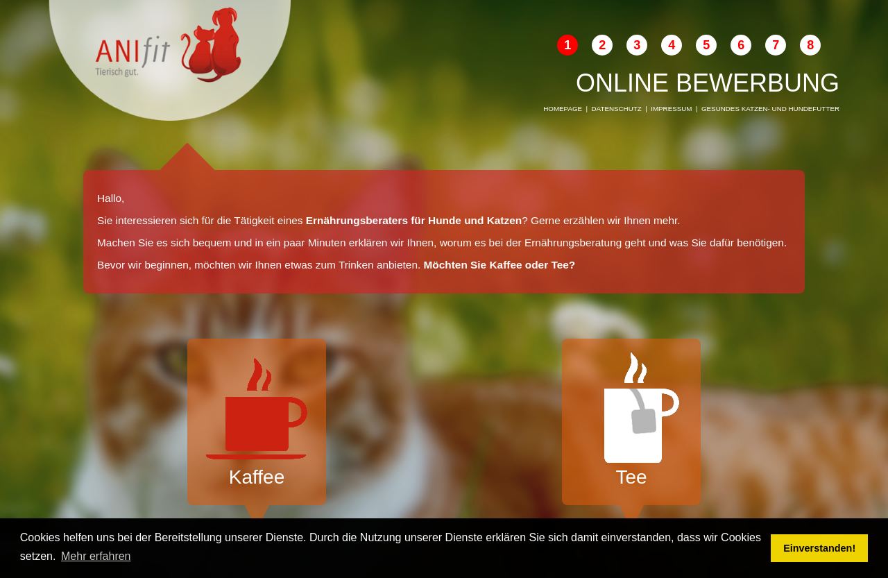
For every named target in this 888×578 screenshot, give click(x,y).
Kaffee (256, 420)
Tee (631, 420)
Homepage (562, 108)
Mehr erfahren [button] (96, 556)
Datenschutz (617, 108)
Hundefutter (814, 108)
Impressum (671, 108)
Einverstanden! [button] (819, 548)
